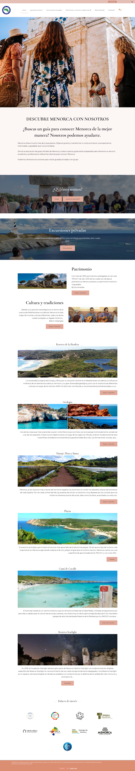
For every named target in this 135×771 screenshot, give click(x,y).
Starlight (67, 683)
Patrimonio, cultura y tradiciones (78, 10)
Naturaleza (99, 10)
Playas (112, 559)
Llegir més (73, 768)
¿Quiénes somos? (36, 10)
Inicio (24, 10)
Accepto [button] (62, 768)
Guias (57, 199)
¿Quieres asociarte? (73, 199)
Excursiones (67, 248)
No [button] (68, 768)
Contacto (111, 10)
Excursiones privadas (54, 10)
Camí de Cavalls (108, 622)
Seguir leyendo (80, 293)
